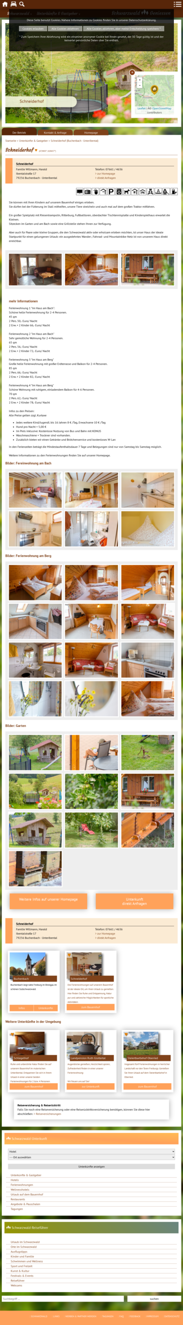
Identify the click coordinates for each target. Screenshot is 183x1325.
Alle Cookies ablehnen (65, 28)
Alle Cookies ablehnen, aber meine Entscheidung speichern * (124, 28)
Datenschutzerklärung (142, 20)
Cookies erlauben (33, 28)
